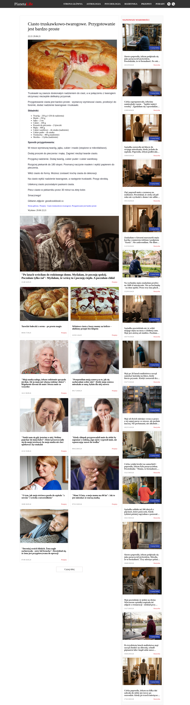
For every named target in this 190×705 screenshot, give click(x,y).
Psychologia (113, 4)
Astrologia (93, 4)
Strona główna (72, 4)
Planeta (23, 4)
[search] (173, 4)
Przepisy (146, 4)
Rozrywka (131, 4)
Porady (160, 4)
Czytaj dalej (69, 569)
